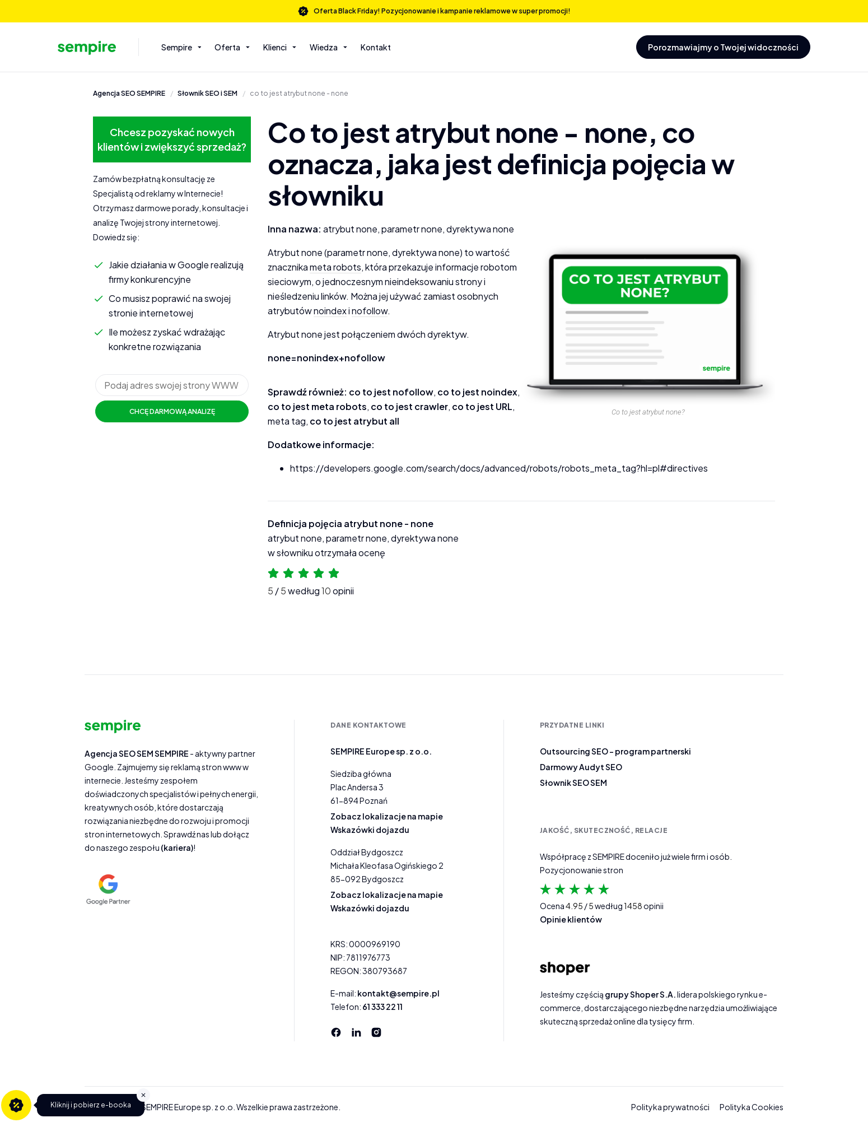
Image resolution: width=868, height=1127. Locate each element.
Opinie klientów (571, 919)
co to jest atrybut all (354, 421)
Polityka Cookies (751, 1107)
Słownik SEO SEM (573, 782)
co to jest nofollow (391, 392)
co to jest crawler (409, 406)
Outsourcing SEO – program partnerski (615, 751)
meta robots (335, 267)
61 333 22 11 (382, 1007)
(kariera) (177, 847)
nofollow (370, 310)
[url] (172, 385)
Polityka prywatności (670, 1107)
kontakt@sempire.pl (398, 993)
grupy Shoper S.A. (640, 994)
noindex (330, 310)
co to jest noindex (477, 392)
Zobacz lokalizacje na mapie (386, 816)
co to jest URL (482, 406)
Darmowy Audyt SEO (581, 767)
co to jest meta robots (317, 406)
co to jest (299, 94)
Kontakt (376, 47)
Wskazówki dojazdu (369, 830)
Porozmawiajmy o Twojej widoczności (723, 47)
